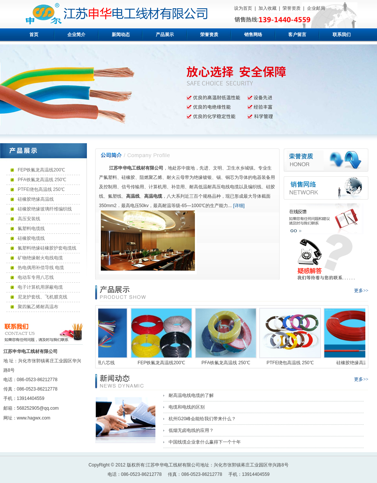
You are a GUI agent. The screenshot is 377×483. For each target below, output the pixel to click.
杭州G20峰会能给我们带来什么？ (202, 418)
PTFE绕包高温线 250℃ (41, 189)
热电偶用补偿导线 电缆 (41, 267)
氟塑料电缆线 (31, 228)
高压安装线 (29, 218)
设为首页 (243, 8)
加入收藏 (267, 8)
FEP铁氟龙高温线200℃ (41, 170)
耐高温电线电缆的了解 (191, 395)
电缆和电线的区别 (187, 407)
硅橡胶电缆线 (31, 238)
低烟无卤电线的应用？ (191, 430)
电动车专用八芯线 (36, 277)
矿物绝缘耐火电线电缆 (40, 257)
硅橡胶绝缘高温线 (36, 199)
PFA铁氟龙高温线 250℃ (42, 179)
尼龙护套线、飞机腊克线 (42, 297)
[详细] (238, 205)
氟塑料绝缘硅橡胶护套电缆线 (47, 248)
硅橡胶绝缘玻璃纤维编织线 (45, 209)
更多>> (361, 290)
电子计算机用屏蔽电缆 (40, 287)
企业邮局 (316, 8)
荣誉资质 (292, 8)
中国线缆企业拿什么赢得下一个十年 (205, 442)
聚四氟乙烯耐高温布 (38, 306)
